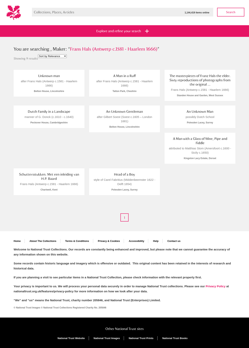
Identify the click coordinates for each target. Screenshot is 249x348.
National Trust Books (175, 338)
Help (156, 241)
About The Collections (43, 241)
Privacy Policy (215, 286)
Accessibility (136, 241)
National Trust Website (71, 338)
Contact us (173, 241)
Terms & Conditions (77, 241)
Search (230, 12)
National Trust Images (107, 338)
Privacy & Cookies (109, 241)
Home (17, 241)
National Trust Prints (141, 338)
